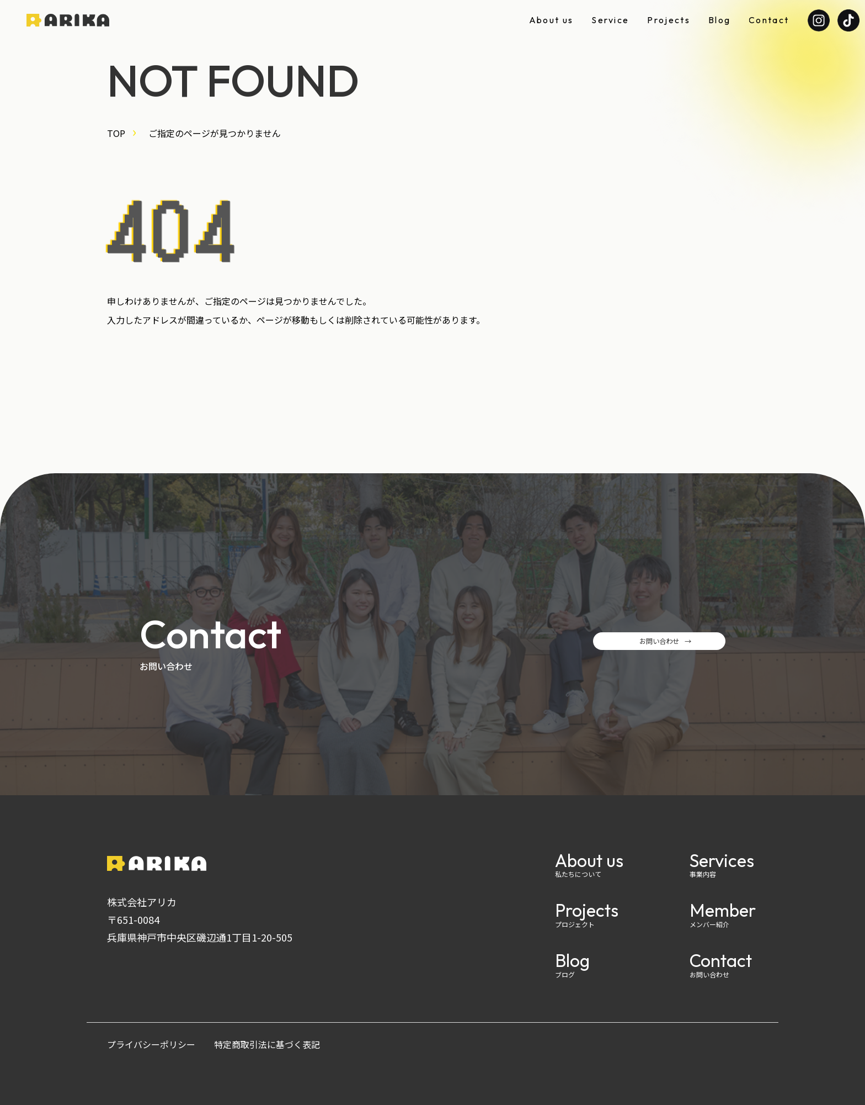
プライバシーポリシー (151, 1044)
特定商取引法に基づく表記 (267, 1044)
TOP (116, 133)
